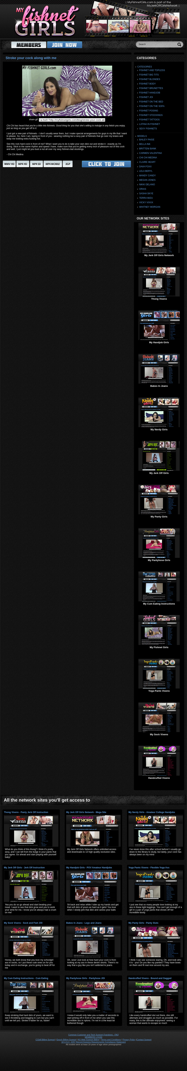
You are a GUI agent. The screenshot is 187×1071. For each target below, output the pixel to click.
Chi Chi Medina (148, 157)
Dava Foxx (145, 166)
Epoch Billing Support (66, 1039)
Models (142, 136)
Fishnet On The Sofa (151, 106)
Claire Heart (147, 162)
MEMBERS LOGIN (93, 1037)
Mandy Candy (147, 175)
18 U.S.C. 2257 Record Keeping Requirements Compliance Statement (93, 1042)
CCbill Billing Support (45, 1039)
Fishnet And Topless (152, 70)
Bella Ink (144, 144)
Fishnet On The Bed (151, 101)
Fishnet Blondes (149, 79)
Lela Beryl (145, 171)
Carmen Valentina (150, 153)
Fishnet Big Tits (149, 74)
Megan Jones (147, 180)
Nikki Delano (147, 184)
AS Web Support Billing (88, 1039)
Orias (142, 189)
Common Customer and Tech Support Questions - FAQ (93, 1035)
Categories (144, 66)
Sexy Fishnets (148, 128)
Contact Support (144, 1039)
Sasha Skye (146, 193)
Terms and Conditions (111, 1039)
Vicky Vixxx (146, 202)
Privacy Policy (129, 1039)
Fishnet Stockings (151, 115)
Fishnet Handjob (149, 92)
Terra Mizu (146, 198)
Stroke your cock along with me (31, 58)
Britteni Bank (147, 148)
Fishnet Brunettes (151, 88)
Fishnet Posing (148, 110)
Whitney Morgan (149, 207)
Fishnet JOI (146, 97)
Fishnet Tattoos (149, 119)
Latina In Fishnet (149, 124)
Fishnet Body (147, 83)
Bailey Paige (146, 139)
